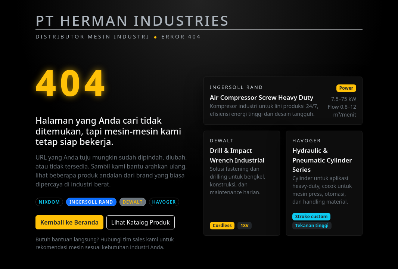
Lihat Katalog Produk (140, 222)
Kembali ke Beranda (69, 222)
